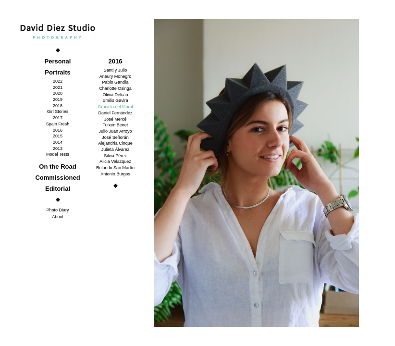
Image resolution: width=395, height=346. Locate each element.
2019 (57, 99)
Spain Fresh (58, 124)
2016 (57, 130)
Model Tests (57, 154)
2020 (57, 93)
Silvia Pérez (115, 155)
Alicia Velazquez (115, 161)
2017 (57, 117)
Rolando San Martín (115, 167)
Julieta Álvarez (115, 149)
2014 (57, 142)
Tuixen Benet (115, 125)
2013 (57, 148)
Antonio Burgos (115, 174)
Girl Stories (58, 111)
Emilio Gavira (115, 100)
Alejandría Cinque (115, 143)
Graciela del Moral (115, 106)
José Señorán (115, 137)
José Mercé (115, 119)
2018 (57, 105)
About (57, 216)
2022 (57, 81)
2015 (57, 136)
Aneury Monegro (115, 76)
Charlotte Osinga (115, 88)
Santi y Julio (115, 70)
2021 (57, 87)
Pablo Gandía (115, 82)
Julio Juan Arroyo (115, 131)
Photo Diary (57, 210)
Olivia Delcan (115, 94)
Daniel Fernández (115, 113)
